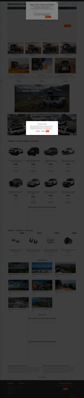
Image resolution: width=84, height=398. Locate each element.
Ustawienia (38, 131)
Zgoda (47, 131)
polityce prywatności (49, 128)
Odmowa (43, 131)
